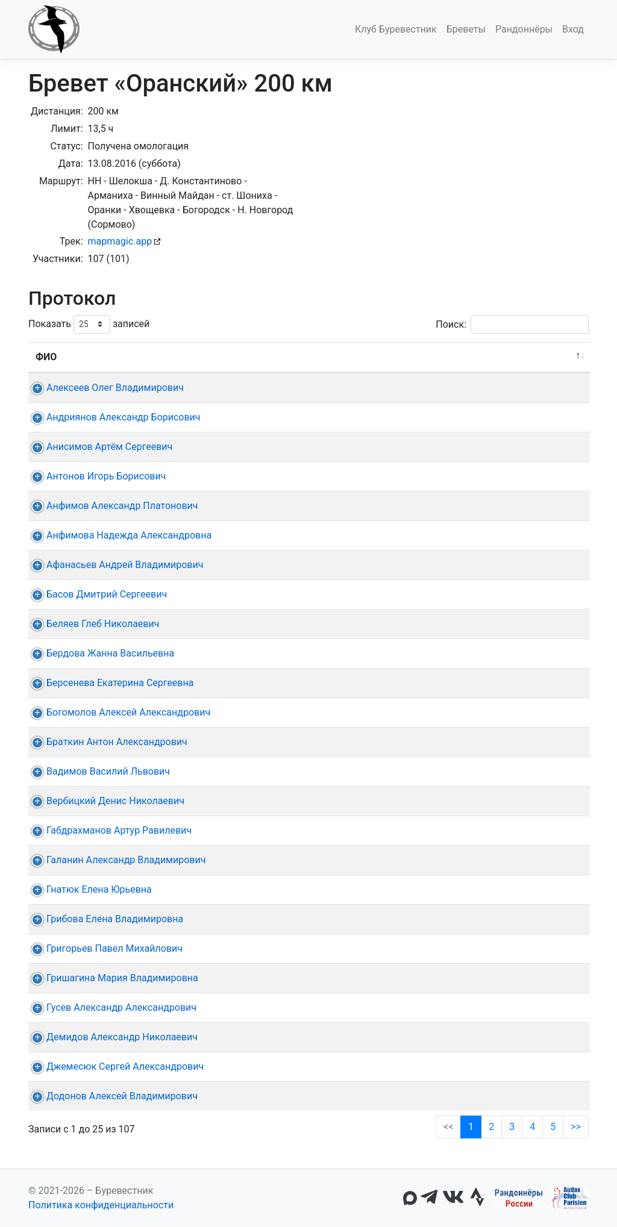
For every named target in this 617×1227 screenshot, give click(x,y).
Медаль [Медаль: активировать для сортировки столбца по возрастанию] (448, 357)
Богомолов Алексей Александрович (117, 712)
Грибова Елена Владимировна (104, 919)
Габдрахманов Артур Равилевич (108, 830)
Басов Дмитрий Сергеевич (96, 594)
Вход (573, 29)
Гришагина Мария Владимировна (111, 978)
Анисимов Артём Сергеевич (98, 446)
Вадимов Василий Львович (97, 771)
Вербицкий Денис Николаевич (105, 801)
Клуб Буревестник (396, 29)
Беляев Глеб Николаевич (92, 623)
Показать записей (88, 324)
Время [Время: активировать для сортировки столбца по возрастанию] (381, 357)
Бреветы (466, 29)
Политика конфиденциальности (101, 1205)
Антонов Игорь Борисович (95, 476)
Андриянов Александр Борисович (113, 417)
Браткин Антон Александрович (106, 742)
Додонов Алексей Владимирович (111, 1096)
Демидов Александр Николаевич (111, 1037)
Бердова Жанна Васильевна (99, 653)
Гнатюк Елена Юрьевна (88, 889)
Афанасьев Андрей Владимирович (114, 564)
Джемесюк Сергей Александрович (114, 1066)
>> (576, 1126)
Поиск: (512, 324)
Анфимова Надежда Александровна (118, 535)
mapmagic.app (120, 241)
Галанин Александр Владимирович (115, 860)
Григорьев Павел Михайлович (104, 948)
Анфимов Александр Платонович (111, 505)
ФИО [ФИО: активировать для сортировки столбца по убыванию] (46, 357)
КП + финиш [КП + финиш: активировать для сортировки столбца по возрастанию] (283, 357)
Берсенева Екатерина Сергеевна (109, 682)
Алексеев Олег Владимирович (104, 387)
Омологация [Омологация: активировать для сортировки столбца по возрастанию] (530, 357)
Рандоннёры (524, 29)
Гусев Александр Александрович (111, 1007)
